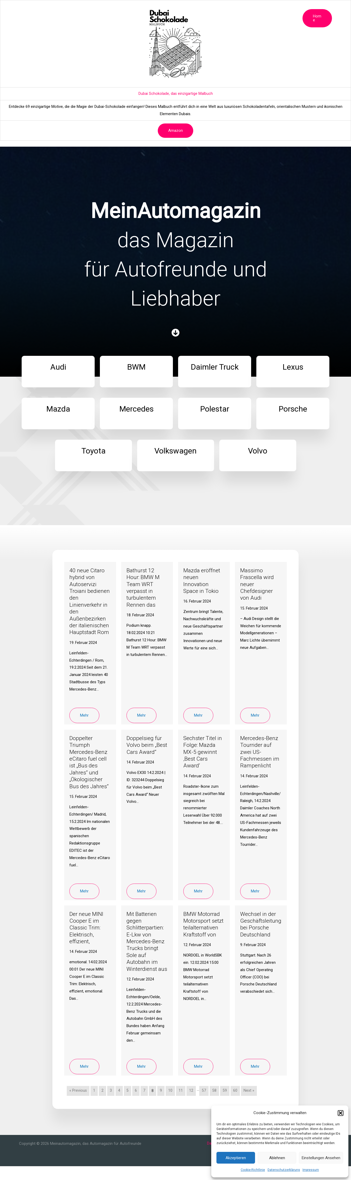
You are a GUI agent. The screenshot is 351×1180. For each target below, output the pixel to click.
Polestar (196, 9)
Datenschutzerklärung (284, 1170)
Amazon (175, 130)
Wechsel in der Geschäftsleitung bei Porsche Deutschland (260, 931)
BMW (83, 9)
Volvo (287, 9)
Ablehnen (277, 1158)
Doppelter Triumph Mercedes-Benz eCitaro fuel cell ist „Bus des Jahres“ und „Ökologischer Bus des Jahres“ (89, 769)
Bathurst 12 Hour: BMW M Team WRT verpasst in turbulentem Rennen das (143, 587)
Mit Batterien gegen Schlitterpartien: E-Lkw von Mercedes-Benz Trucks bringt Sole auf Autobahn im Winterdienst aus (146, 951)
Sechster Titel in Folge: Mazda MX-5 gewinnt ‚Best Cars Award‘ (203, 759)
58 (215, 1104)
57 (204, 1104)
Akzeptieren (236, 1158)
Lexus (132, 9)
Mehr (84, 722)
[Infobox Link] (58, 371)
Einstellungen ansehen (321, 1158)
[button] (340, 1113)
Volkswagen (263, 9)
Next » (249, 1104)
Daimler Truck (107, 9)
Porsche (218, 9)
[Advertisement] (175, 57)
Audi (67, 9)
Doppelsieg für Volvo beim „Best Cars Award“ (144, 755)
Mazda (150, 9)
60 (235, 1104)
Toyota (239, 9)
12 (191, 1104)
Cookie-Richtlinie (253, 1170)
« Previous (78, 1104)
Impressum (310, 1170)
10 (170, 1104)
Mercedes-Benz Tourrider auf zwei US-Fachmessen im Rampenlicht (260, 759)
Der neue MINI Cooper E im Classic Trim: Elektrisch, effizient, (87, 934)
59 (225, 1104)
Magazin (48, 9)
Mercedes (172, 9)
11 (181, 1104)
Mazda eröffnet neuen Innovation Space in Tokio (202, 580)
